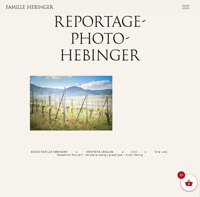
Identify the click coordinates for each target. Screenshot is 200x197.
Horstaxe (91, 155)
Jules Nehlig (134, 155)
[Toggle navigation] (185, 7)
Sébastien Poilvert (70, 155)
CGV (134, 152)
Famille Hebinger (29, 7)
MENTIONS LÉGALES (99, 152)
